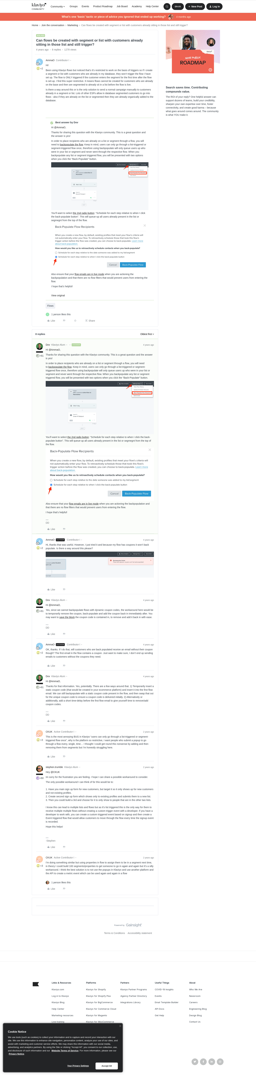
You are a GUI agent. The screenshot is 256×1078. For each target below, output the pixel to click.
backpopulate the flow (71, 144)
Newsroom (195, 996)
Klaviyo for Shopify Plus (98, 996)
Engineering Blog (198, 1009)
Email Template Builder (167, 1002)
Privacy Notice (16, 1054)
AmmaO (50, 60)
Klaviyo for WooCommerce (100, 1021)
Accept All (107, 1066)
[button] (178, 6)
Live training (58, 1021)
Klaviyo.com (58, 989)
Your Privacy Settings (78, 1066)
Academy (137, 6)
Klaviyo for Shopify (96, 989)
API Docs (159, 1009)
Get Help (159, 1015)
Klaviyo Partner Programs (133, 989)
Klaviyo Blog (58, 1002)
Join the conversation (52, 25)
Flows (50, 305)
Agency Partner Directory (133, 996)
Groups (73, 6)
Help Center (152, 6)
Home (35, 25)
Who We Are (195, 989)
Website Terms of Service (65, 1050)
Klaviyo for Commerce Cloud (101, 1009)
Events (85, 6)
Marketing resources (62, 1015)
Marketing (73, 25)
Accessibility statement (140, 933)
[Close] (120, 1026)
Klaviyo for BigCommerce (99, 1002)
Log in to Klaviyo (60, 996)
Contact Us (195, 1021)
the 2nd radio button (83, 213)
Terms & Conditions (114, 933)
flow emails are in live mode (89, 274)
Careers (193, 1002)
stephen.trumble (54, 767)
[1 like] (58, 314)
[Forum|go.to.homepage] (39, 6)
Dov (48, 344)
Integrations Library (130, 1002)
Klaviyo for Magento (96, 1015)
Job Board (122, 6)
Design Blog (195, 1015)
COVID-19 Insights (164, 989)
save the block (67, 617)
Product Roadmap (103, 6)
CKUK (49, 731)
